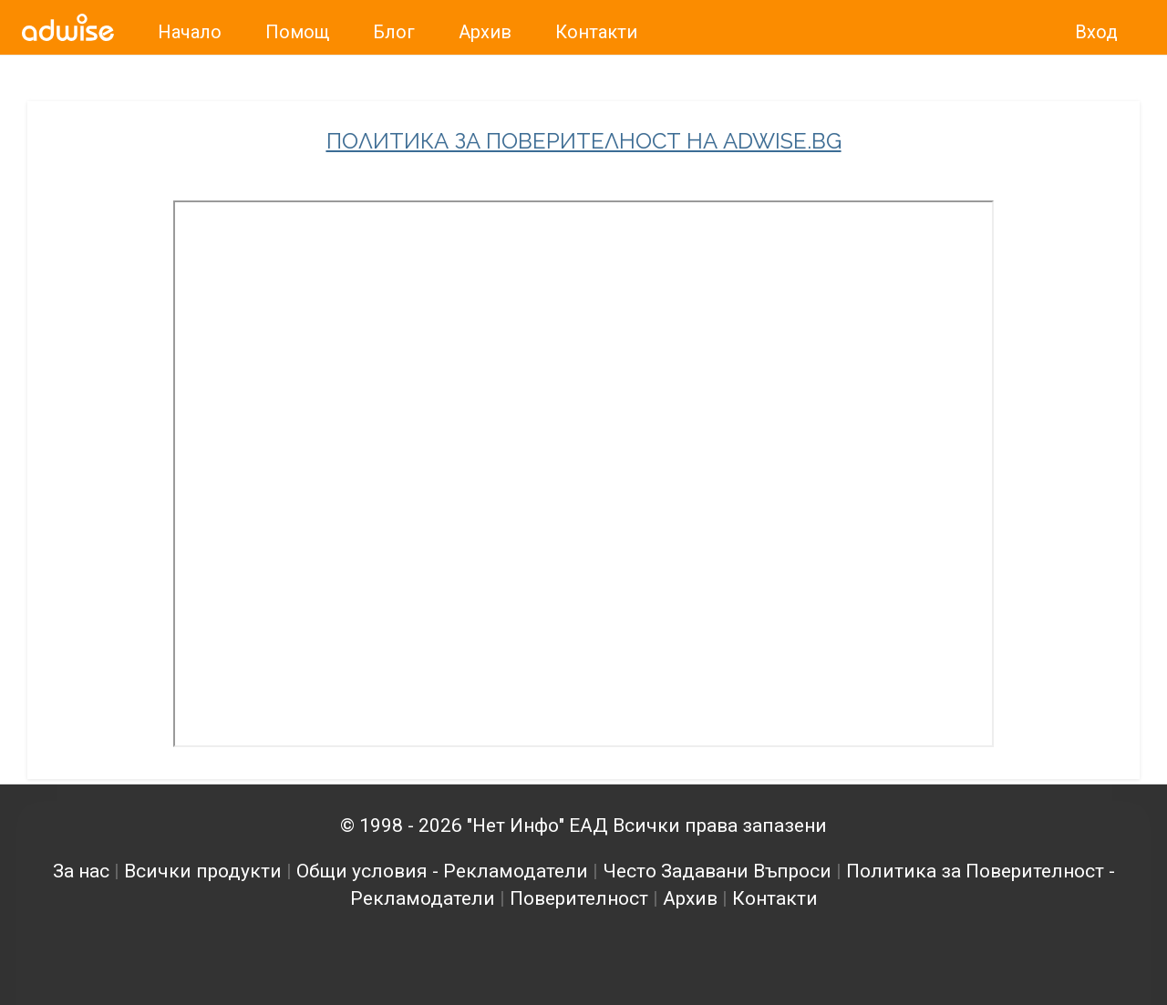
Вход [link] (1096, 32)
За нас (81, 871)
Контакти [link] (596, 32)
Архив (690, 898)
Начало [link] (190, 32)
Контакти (775, 898)
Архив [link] (485, 32)
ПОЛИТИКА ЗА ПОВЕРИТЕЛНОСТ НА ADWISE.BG (584, 141)
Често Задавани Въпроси (717, 871)
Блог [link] (394, 32)
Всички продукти (203, 871)
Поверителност (579, 898)
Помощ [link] (297, 32)
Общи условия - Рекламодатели (442, 871)
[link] (68, 27)
